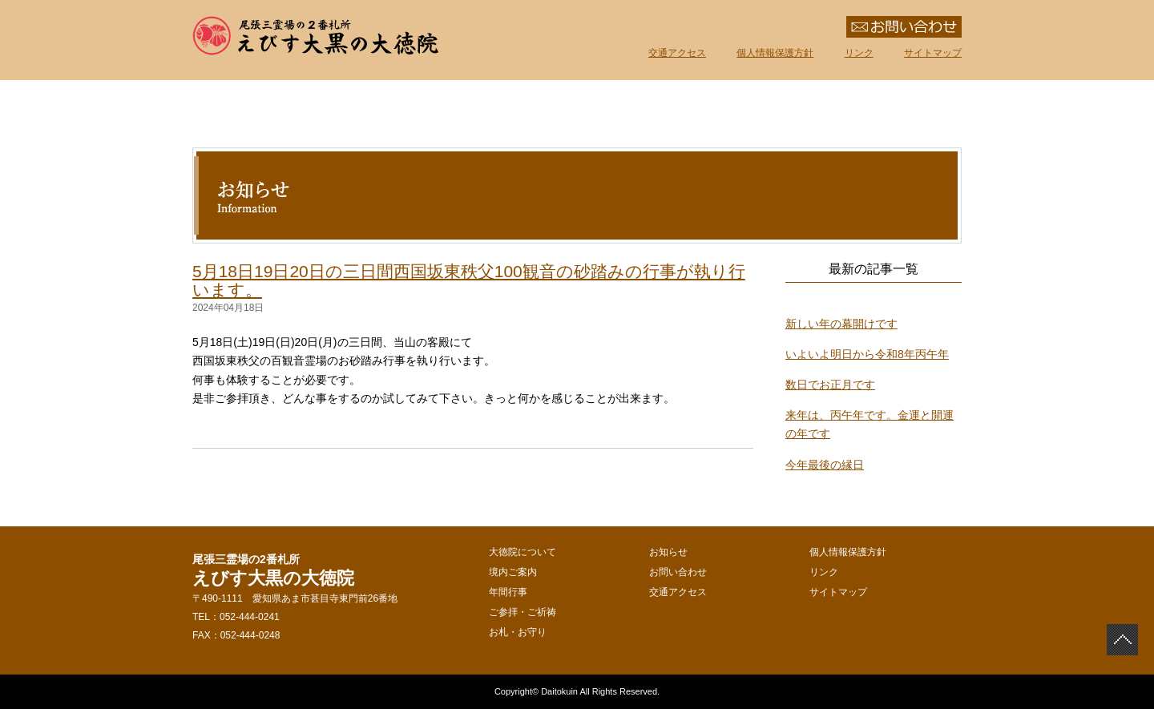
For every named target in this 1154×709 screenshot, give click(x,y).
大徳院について (312, 105)
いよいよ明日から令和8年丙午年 (867, 354)
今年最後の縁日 (824, 464)
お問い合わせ (678, 572)
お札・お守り (889, 105)
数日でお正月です (830, 384)
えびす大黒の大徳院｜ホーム (216, 105)
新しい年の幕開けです (841, 323)
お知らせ (668, 552)
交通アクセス (677, 52)
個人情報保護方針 (774, 52)
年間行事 (601, 105)
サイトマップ (933, 52)
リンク (859, 52)
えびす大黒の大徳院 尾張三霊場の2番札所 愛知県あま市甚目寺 (316, 36)
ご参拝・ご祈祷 (745, 105)
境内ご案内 (457, 105)
